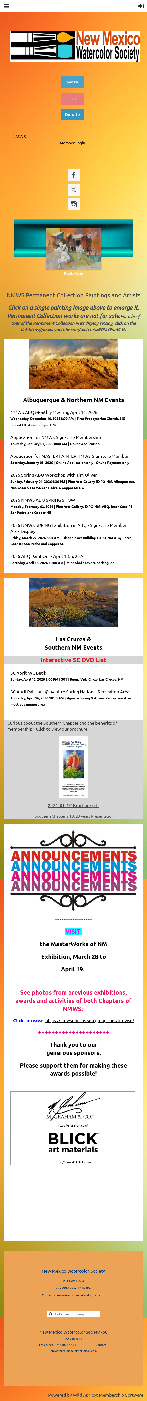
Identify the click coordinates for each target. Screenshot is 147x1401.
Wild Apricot (85, 1394)
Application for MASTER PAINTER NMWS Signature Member (69, 455)
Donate (72, 114)
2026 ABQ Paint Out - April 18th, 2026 (47, 556)
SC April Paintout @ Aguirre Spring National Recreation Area (69, 691)
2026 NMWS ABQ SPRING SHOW (42, 499)
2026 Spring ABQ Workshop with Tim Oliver (53, 474)
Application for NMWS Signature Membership (55, 437)
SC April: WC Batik (28, 672)
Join (72, 98)
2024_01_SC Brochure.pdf (73, 805)
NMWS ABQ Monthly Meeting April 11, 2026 (53, 412)
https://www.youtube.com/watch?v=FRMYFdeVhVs (77, 329)
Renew (72, 81)
